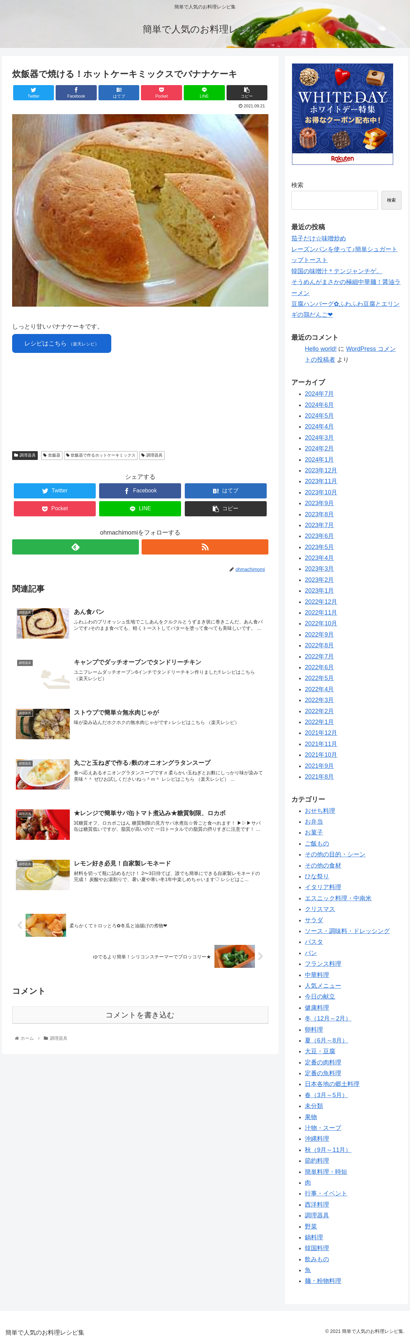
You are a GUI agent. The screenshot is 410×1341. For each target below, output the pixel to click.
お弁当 (314, 821)
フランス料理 (323, 963)
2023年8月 (319, 514)
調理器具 (25, 455)
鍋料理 (314, 1237)
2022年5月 (319, 678)
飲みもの (317, 1259)
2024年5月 (319, 415)
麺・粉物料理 (323, 1281)
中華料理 (317, 975)
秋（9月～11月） (328, 1149)
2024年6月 (319, 405)
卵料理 (314, 1029)
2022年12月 (321, 601)
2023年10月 (321, 492)
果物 (311, 1117)
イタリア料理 (323, 887)
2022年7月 (319, 656)
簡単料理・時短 (326, 1171)
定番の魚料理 (323, 1073)
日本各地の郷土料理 (332, 1084)
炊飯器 (51, 455)
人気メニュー (323, 985)
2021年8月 (319, 776)
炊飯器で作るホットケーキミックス (101, 455)
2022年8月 (319, 645)
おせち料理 (320, 810)
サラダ (314, 920)
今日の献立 (320, 996)
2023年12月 (321, 470)
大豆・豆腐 (320, 1051)
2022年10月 (321, 623)
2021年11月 (321, 744)
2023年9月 (319, 503)
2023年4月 (319, 558)
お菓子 (314, 832)
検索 (297, 185)
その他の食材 (323, 865)
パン (311, 953)
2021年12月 (321, 732)
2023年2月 (319, 579)
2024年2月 (319, 448)
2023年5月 (319, 547)
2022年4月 (319, 689)
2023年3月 (319, 568)
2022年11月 (321, 612)
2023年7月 (319, 525)
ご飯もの (317, 843)
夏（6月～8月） (326, 1040)
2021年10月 (321, 754)
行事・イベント (326, 1193)
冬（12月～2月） (328, 1018)
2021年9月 (319, 766)
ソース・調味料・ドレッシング (347, 931)
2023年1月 (319, 590)
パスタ (314, 941)
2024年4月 (319, 426)
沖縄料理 (317, 1138)
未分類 (314, 1106)
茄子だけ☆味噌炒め (318, 238)
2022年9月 (319, 634)
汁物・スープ (323, 1128)
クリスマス (320, 909)
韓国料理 (317, 1248)
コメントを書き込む (140, 1015)
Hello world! (320, 348)
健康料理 (317, 1007)
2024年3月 (319, 437)
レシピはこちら (61, 343)
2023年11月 (321, 481)
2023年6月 (319, 536)
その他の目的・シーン (335, 854)
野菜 (311, 1226)
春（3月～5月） (326, 1095)
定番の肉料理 (323, 1062)
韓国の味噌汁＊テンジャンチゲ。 (336, 271)
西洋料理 (317, 1204)
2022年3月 (319, 700)
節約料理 (317, 1160)
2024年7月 (319, 393)
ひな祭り (317, 876)
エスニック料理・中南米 (338, 898)
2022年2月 (319, 711)
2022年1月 (319, 722)
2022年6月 (319, 667)
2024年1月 (319, 459)
